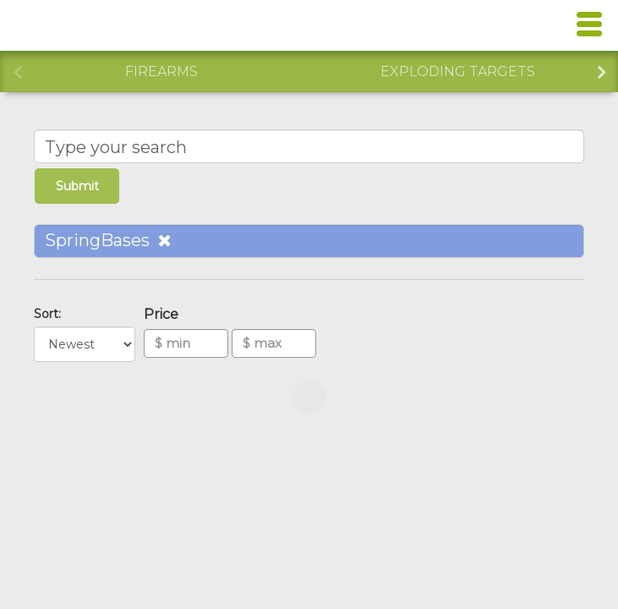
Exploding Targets (457, 71)
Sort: (51, 313)
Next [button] (601, 70)
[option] (161, 72)
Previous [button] (16, 70)
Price (164, 314)
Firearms (161, 71)
